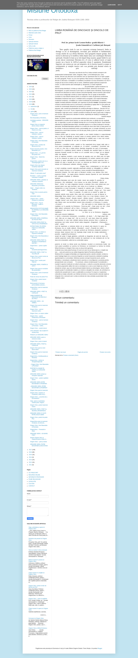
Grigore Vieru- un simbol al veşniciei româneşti (38, 232)
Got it (120, 5)
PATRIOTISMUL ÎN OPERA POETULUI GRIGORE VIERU (38, 227)
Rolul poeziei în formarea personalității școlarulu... (38, 284)
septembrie (34, 106)
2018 (30, 104)
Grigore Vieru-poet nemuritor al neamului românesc (39, 169)
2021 (30, 96)
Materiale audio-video (35, 33)
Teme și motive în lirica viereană (38, 550)
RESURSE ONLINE (34, 475)
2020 (30, 99)
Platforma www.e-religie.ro (36, 48)
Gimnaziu (31, 39)
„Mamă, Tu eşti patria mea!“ (38, 173)
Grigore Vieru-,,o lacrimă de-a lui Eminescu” (38, 397)
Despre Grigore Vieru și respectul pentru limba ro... (38, 438)
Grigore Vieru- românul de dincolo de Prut (37, 145)
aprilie (32, 111)
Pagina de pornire (83, 352)
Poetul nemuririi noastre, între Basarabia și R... (38, 149)
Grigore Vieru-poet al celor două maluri (37, 348)
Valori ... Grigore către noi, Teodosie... (37, 188)
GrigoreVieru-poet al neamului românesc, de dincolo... (38, 422)
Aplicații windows (33, 41)
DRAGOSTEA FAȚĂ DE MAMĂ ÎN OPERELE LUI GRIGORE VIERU (39, 210)
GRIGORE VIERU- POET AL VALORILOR (38, 253)
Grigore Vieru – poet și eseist (38, 441)
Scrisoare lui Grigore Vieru (36, 618)
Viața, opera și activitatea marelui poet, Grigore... (37, 401)
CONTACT (32, 486)
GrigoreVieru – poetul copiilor (38, 245)
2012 (30, 462)
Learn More (112, 5)
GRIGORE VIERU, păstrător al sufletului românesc (39, 180)
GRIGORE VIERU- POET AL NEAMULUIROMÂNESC (38, 409)
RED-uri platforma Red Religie (37, 30)
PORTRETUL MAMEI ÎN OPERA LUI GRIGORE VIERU (37, 370)
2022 (30, 94)
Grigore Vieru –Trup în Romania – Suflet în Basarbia (36, 204)
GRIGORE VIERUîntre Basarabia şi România (37, 184)
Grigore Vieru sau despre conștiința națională (37, 165)
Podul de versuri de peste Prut (39, 276)
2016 (30, 452)
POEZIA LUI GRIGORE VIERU (39, 335)
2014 (30, 457)
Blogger (100, 648)
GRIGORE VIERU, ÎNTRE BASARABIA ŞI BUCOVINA (39, 445)
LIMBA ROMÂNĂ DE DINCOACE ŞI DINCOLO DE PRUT (38, 297)
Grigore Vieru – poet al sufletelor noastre (36, 133)
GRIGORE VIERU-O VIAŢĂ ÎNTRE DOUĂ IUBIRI (38, 413)
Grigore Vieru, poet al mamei (38, 341)
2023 (30, 91)
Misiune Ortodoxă (52, 10)
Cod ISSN (31, 483)
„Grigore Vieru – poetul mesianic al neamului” (37, 199)
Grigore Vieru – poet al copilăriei (38, 598)
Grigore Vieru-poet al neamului (39, 390)
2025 (30, 86)
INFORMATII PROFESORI (36, 477)
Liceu (30, 37)
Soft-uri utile (32, 46)
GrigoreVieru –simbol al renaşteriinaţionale (37, 360)
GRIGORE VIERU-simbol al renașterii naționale (38, 374)
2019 (30, 101)
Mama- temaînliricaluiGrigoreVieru (38, 249)
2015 (30, 454)
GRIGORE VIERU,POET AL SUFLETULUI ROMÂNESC (39, 223)
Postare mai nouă (61, 352)
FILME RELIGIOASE (35, 479)
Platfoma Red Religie (35, 50)
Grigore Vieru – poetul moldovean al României (37, 316)
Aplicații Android (33, 44)
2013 (30, 459)
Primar (30, 35)
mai (32, 109)
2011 (30, 465)
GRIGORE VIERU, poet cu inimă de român (38, 338)
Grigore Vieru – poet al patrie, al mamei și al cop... (39, 129)
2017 (30, 449)
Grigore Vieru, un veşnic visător (39, 313)
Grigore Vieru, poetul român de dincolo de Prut (39, 257)
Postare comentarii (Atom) (70, 355)
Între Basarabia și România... (38, 118)
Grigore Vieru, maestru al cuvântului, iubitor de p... (38, 393)
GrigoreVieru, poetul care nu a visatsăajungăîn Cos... (39, 161)
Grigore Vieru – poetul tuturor (38, 328)
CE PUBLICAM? (33, 472)
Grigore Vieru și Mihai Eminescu (38, 628)
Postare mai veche (105, 352)
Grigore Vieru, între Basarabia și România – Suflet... (38, 324)
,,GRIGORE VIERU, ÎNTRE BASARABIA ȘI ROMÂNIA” (38, 386)
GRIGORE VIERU (35, 196)
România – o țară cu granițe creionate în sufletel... (38, 176)
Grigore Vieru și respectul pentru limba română (37, 125)
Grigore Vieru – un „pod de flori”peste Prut (37, 153)
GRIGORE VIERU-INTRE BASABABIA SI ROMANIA (38, 382)
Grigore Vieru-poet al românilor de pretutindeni (39, 269)
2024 (30, 89)
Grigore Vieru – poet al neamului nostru (36, 310)
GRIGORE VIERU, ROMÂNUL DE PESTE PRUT (39, 218)
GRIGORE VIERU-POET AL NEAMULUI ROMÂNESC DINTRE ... (38, 241)
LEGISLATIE (32, 481)
